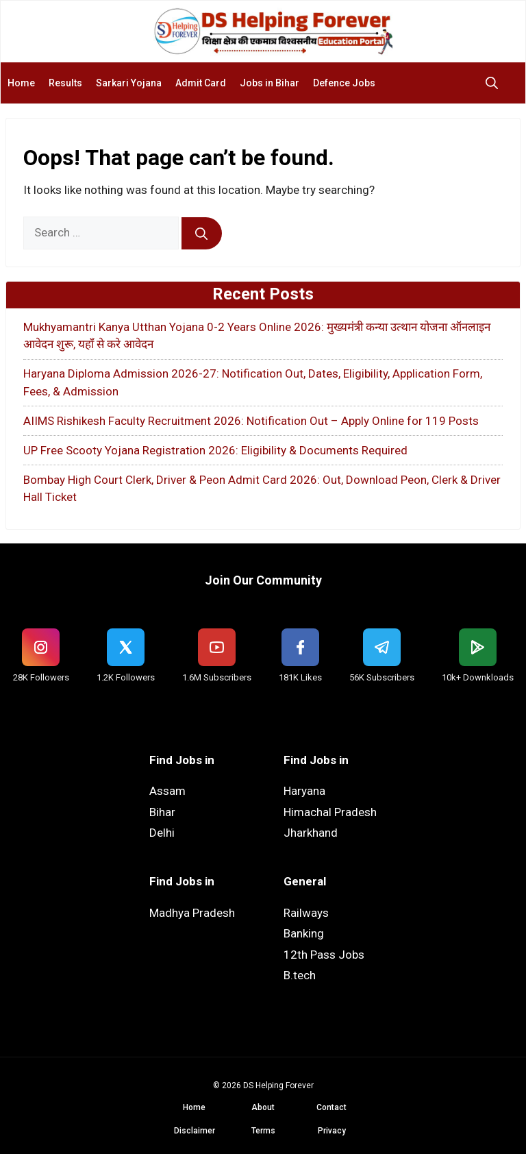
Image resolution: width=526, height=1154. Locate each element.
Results (65, 82)
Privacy (332, 1130)
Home (21, 82)
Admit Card (200, 82)
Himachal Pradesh (330, 812)
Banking (304, 933)
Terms (263, 1130)
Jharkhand (311, 832)
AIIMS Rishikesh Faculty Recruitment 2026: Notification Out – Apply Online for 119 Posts (251, 421)
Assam (167, 791)
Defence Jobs (344, 82)
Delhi (162, 832)
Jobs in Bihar (269, 82)
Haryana (304, 791)
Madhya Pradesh (192, 913)
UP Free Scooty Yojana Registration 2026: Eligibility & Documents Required (215, 450)
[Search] (201, 233)
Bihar (162, 812)
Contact (331, 1107)
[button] (495, 82)
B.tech (300, 975)
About (263, 1107)
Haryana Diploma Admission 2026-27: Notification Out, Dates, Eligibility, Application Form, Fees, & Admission (252, 382)
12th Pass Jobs (324, 954)
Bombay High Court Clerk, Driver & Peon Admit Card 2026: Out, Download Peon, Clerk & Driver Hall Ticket (262, 488)
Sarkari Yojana (129, 82)
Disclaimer (194, 1130)
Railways (306, 913)
